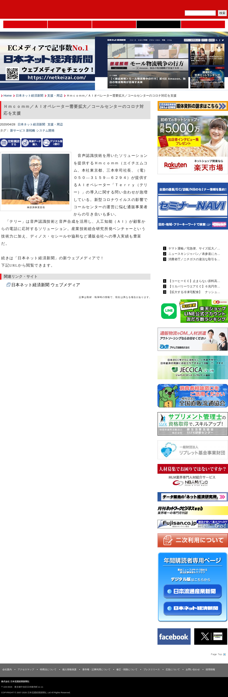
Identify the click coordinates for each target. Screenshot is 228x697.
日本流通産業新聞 (114, 24)
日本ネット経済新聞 (159, 24)
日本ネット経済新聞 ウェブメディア (45, 285)
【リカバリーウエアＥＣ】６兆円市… (193, 286)
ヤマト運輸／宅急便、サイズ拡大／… (193, 248)
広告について (173, 669)
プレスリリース (151, 669)
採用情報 (210, 669)
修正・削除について (127, 669)
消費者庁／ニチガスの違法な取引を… (193, 259)
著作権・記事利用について (96, 669)
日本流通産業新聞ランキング (184, 237)
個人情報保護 (69, 669)
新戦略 (31, 130)
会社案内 (7, 669)
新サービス (18, 130)
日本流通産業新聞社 (34, 9)
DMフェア (203, 24)
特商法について (48, 669)
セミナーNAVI (70, 24)
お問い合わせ (193, 669)
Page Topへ (218, 654)
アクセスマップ (26, 669)
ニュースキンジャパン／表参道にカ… (193, 254)
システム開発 (45, 130)
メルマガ (173, 6)
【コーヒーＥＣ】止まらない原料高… (193, 281)
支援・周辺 (55, 95)
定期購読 (194, 6)
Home (25, 24)
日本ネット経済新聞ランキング (186, 270)
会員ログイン (216, 6)
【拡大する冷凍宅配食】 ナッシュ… (193, 292)
